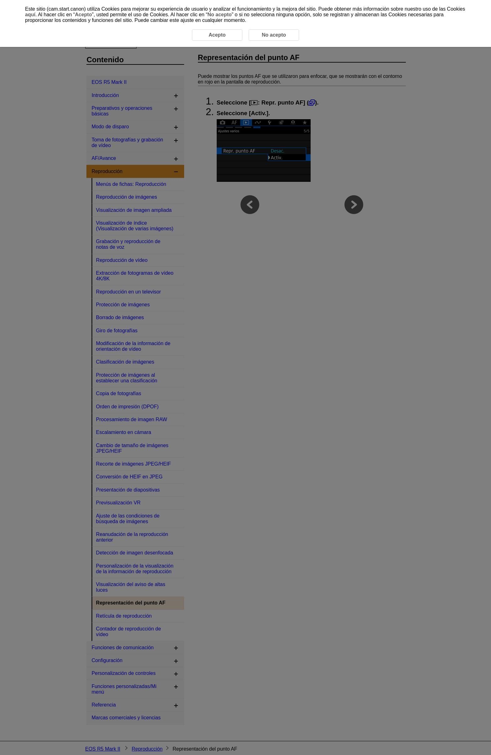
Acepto (83, 14)
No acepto (219, 14)
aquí (30, 14)
